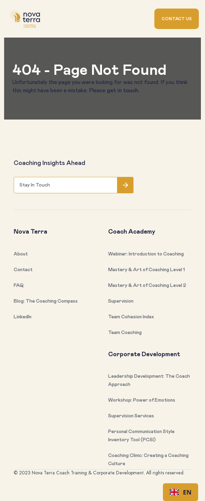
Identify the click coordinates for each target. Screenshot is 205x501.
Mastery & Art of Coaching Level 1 (146, 269)
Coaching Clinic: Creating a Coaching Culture (148, 459)
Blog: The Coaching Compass (46, 301)
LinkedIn (22, 317)
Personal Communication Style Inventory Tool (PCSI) (141, 435)
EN (181, 492)
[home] (25, 19)
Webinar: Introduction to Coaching (146, 254)
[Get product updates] (65, 185)
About (21, 254)
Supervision (120, 301)
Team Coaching (125, 332)
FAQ (19, 285)
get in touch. (123, 90)
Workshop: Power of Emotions (141, 400)
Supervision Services (131, 416)
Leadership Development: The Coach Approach (149, 380)
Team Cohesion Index (131, 317)
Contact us (177, 19)
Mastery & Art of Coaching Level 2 (147, 285)
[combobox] (180, 492)
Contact (23, 269)
